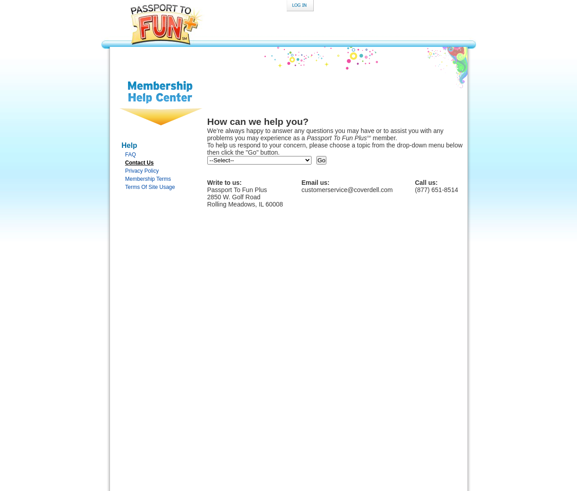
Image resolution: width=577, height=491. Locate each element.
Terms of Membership (350, 437)
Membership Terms (148, 179)
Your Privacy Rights (348, 432)
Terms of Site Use (290, 437)
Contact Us (139, 163)
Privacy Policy (142, 171)
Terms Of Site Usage (150, 187)
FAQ (130, 154)
